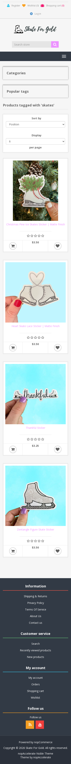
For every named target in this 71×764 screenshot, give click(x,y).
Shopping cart (35, 691)
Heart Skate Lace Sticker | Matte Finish (36, 326)
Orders (35, 684)
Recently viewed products (35, 650)
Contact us (35, 622)
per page (35, 147)
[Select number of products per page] (35, 141)
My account (35, 677)
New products (35, 657)
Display (36, 135)
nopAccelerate (42, 757)
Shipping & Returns (35, 596)
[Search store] (32, 44)
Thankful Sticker (35, 428)
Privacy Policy (35, 603)
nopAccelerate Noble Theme (35, 753)
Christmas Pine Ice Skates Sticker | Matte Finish (35, 224)
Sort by (36, 118)
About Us (35, 616)
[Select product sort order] (35, 124)
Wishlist (35, 697)
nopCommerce (43, 742)
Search (35, 643)
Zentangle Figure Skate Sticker (35, 529)
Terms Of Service (35, 609)
